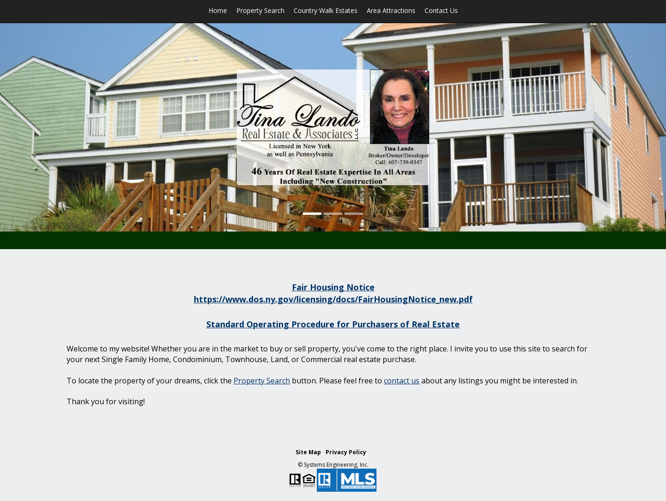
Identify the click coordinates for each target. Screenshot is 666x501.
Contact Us (441, 10)
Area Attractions (391, 10)
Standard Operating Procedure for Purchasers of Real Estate (333, 324)
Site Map (308, 452)
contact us (401, 381)
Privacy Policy (346, 452)
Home (218, 10)
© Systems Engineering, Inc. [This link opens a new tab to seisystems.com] (333, 465)
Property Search (260, 10)
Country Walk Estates (326, 10)
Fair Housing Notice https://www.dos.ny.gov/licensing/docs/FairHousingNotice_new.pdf (333, 293)
